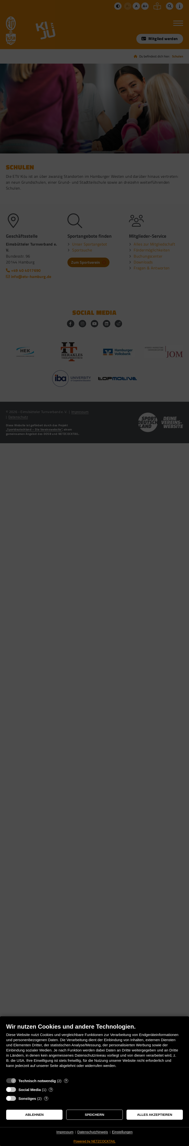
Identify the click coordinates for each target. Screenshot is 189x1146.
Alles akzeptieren (154, 1115)
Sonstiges (27, 1098)
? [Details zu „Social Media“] (51, 1089)
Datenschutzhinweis (92, 1132)
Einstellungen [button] (122, 1132)
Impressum (64, 1132)
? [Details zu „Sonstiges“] (46, 1098)
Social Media (29, 1090)
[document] (94, 1049)
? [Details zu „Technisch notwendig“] (66, 1081)
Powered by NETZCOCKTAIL (94, 1141)
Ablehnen (34, 1115)
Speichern (94, 1115)
